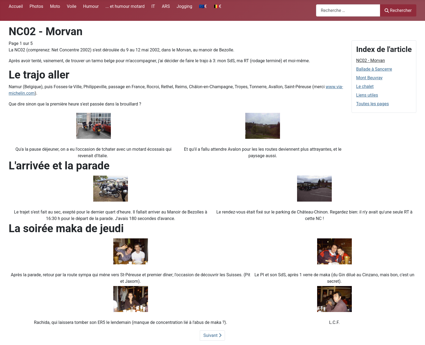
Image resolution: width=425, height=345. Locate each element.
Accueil (16, 6)
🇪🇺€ (203, 6)
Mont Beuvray (369, 77)
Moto (55, 6)
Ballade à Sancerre (374, 69)
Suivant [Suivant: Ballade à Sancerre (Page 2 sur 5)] (212, 335)
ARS (166, 6)
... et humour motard (125, 6)
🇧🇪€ (217, 6)
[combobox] (348, 10)
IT (153, 6)
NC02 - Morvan (370, 60)
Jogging (184, 6)
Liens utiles (367, 95)
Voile (71, 6)
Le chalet (365, 86)
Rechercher (398, 10)
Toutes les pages (372, 103)
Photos (36, 6)
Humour (91, 6)
